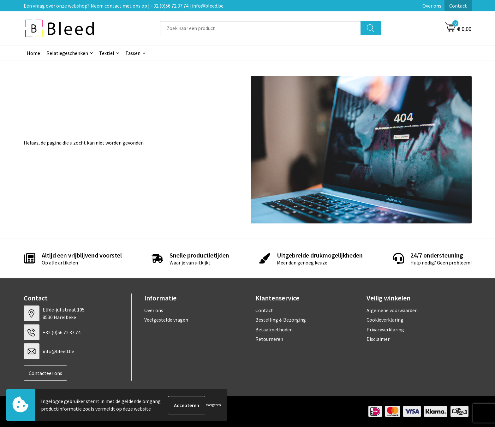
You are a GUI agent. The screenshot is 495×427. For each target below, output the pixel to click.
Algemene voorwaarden (392, 310)
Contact (458, 6)
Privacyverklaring (385, 329)
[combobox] (260, 28)
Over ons (431, 6)
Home (33, 53)
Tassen (132, 53)
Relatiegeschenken (67, 53)
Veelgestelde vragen (166, 320)
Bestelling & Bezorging (280, 320)
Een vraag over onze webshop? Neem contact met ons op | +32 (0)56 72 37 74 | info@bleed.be (124, 6)
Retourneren (269, 339)
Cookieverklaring (385, 320)
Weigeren (213, 405)
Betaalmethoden (274, 329)
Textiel (106, 53)
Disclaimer (378, 339)
